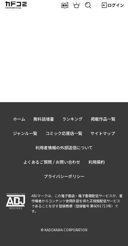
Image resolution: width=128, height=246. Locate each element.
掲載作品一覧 (103, 119)
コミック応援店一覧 (63, 133)
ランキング (72, 119)
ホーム (19, 119)
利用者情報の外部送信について (64, 147)
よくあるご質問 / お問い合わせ (51, 162)
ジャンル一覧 (25, 133)
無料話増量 (43, 119)
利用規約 (96, 162)
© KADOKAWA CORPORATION (64, 229)
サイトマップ (102, 133)
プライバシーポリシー (64, 176)
